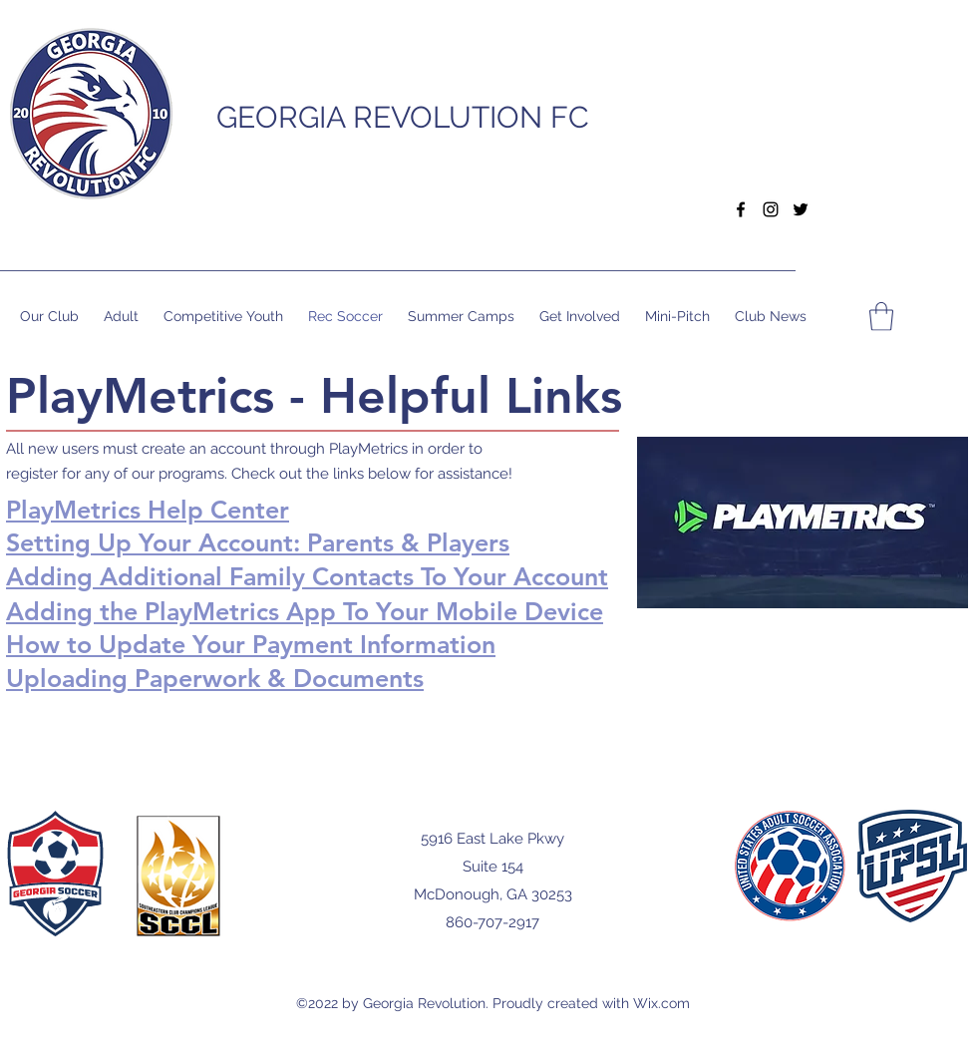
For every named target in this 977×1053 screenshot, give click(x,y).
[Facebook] (741, 209)
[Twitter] (801, 209)
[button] (771, 113)
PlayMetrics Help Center (147, 510)
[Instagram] (771, 209)
